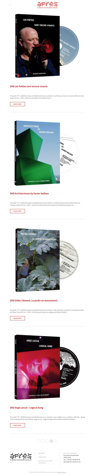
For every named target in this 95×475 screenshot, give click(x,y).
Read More (17, 104)
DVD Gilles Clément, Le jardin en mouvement (34, 300)
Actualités (41, 453)
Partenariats (42, 457)
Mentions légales (61, 472)
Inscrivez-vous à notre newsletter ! (45, 462)
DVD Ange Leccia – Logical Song (26, 407)
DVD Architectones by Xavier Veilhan (29, 193)
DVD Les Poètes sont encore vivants (29, 86)
